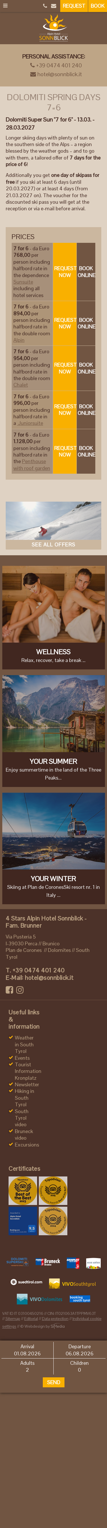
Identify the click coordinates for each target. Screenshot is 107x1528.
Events (22, 1058)
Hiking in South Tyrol (24, 1098)
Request (74, 6)
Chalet (20, 385)
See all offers (54, 544)
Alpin (19, 340)
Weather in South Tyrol (24, 1044)
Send (53, 1382)
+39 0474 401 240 (56, 65)
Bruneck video (24, 1134)
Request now (65, 271)
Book (97, 6)
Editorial (31, 1318)
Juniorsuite (30, 423)
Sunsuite (23, 281)
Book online (86, 271)
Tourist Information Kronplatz (28, 1071)
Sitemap (12, 1318)
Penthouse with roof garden (31, 464)
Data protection (55, 1318)
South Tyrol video (22, 1118)
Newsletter (27, 1084)
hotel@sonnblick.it (56, 74)
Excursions (27, 1144)
